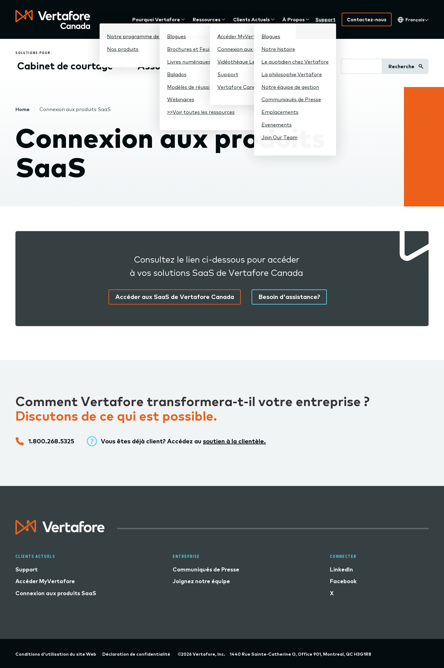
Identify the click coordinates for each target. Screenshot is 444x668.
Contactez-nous (366, 19)
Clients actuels (251, 19)
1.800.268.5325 (51, 441)
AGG (220, 66)
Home (22, 109)
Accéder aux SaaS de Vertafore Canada (174, 297)
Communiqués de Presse (206, 569)
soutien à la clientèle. (234, 441)
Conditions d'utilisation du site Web (55, 654)
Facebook (343, 581)
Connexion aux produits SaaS (55, 593)
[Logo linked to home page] (60, 532)
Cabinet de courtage (65, 66)
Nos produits (287, 66)
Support (325, 19)
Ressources (206, 19)
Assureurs (161, 66)
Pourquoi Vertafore (156, 19)
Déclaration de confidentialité (136, 654)
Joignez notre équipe (201, 581)
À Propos (293, 19)
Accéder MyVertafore (45, 581)
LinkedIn (341, 569)
